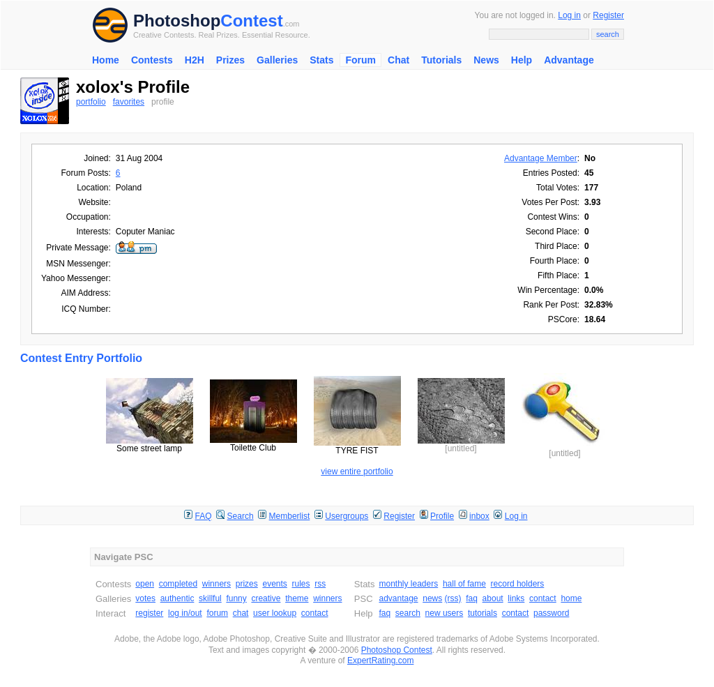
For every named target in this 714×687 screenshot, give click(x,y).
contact (314, 613)
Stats (321, 60)
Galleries (277, 60)
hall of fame (464, 584)
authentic (177, 598)
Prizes (230, 60)
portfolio (91, 102)
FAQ (203, 516)
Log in (569, 15)
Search (240, 516)
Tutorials (441, 60)
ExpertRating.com (380, 660)
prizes (247, 584)
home (571, 598)
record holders (518, 584)
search (407, 613)
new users (444, 613)
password (551, 613)
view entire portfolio (357, 471)
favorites (128, 102)
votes (145, 598)
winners (216, 584)
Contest (251, 20)
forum (217, 613)
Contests (152, 60)
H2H (194, 60)
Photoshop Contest (396, 650)
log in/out (185, 613)
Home (105, 60)
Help (521, 60)
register (149, 613)
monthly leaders (408, 584)
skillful (210, 598)
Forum (360, 60)
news (432, 598)
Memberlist (289, 516)
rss (320, 584)
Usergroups (346, 516)
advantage (398, 598)
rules (300, 584)
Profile (442, 516)
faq (472, 598)
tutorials (482, 613)
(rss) (453, 598)
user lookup (274, 613)
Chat (398, 60)
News (486, 60)
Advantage (569, 60)
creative (265, 598)
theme (296, 598)
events (274, 584)
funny (236, 598)
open (144, 584)
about (493, 598)
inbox (479, 516)
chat (241, 613)
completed (178, 584)
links (516, 598)
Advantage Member (540, 158)
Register (608, 15)
